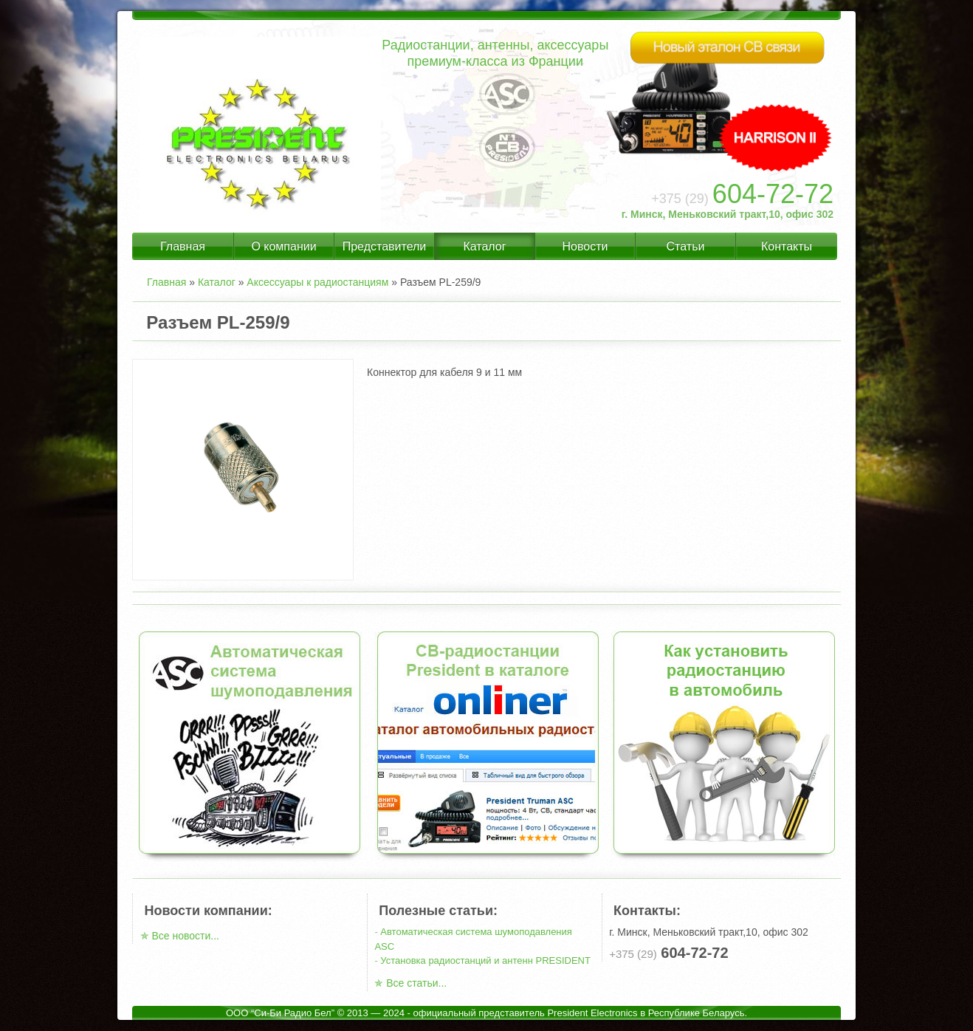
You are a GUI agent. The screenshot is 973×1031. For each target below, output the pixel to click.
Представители (385, 246)
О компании (283, 246)
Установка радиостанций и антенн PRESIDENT (485, 960)
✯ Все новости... (179, 936)
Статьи (686, 246)
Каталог (484, 246)
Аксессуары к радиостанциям (317, 282)
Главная (182, 246)
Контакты (786, 246)
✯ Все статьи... (410, 983)
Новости (585, 246)
